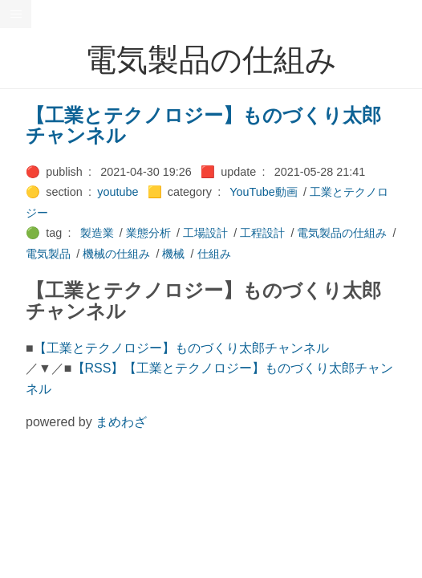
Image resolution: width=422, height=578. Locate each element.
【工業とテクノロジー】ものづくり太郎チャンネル (203, 125)
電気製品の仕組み (342, 232)
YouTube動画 (263, 191)
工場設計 (205, 232)
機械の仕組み (116, 253)
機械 (173, 253)
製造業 (97, 232)
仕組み (214, 253)
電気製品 (48, 253)
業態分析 (148, 232)
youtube (117, 191)
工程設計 (262, 232)
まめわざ (121, 422)
